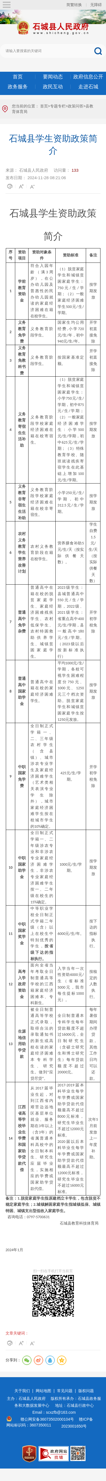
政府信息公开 (88, 76)
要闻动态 (53, 76)
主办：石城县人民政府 (28, 1398)
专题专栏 (58, 106)
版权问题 (86, 1391)
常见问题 (65, 1391)
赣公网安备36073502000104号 (47, 1419)
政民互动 (53, 86)
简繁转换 (74, 4)
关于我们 (22, 1391)
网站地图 (43, 1391)
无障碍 (96, 4)
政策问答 (75, 106)
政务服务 (18, 86)
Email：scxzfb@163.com (54, 1412)
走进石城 (88, 86)
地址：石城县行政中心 (74, 1405)
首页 (18, 76)
